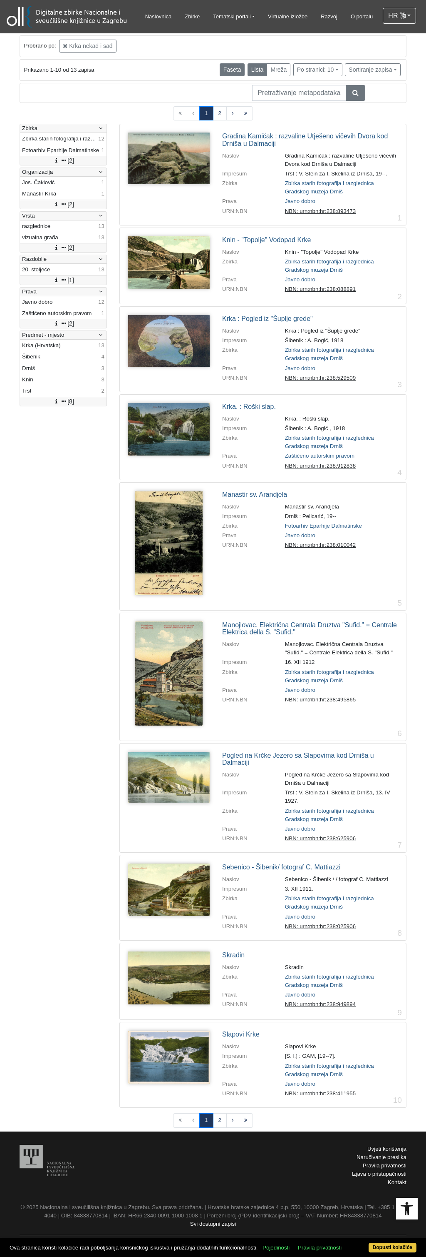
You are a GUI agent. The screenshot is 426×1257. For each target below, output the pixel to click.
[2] (63, 160)
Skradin (233, 955)
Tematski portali (231, 16)
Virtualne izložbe (287, 16)
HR (397, 15)
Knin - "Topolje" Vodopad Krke (266, 239)
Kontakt (397, 1182)
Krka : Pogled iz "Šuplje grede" (267, 318)
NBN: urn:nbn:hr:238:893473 (320, 211)
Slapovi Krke (241, 1034)
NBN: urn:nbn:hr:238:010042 (320, 545)
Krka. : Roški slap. (249, 406)
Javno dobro (300, 201)
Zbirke (192, 16)
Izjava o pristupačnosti (379, 1174)
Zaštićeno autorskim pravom (319, 456)
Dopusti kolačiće (392, 1247)
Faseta (232, 69)
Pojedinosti (276, 1247)
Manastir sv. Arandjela (254, 494)
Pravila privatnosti (384, 1165)
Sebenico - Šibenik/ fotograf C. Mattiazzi (281, 867)
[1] (63, 280)
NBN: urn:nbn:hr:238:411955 (320, 1093)
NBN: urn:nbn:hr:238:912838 (320, 466)
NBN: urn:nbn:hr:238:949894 (320, 1004)
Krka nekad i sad (87, 46)
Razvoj (329, 16)
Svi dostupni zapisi (213, 1224)
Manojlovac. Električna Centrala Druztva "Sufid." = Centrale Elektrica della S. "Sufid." (309, 628)
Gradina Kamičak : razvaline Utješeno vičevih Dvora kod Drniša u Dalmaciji (305, 140)
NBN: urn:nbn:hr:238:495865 (320, 699)
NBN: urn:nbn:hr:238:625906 (320, 838)
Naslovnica (158, 16)
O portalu (362, 16)
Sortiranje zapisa (370, 69)
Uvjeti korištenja (386, 1149)
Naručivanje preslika (381, 1157)
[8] (63, 401)
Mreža (278, 69)
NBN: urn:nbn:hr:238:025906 (320, 926)
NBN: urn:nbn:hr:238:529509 (320, 378)
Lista (257, 69)
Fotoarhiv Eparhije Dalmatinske (323, 526)
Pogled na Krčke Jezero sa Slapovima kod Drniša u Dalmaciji (298, 759)
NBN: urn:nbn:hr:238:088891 (320, 289)
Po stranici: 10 (315, 69)
